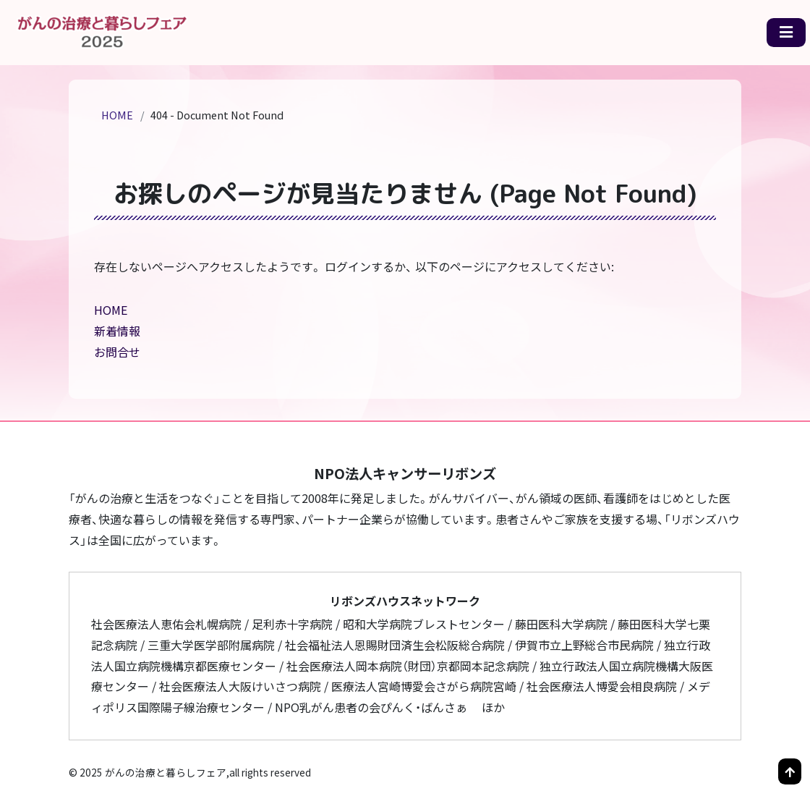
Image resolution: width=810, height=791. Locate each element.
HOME (117, 114)
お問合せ (117, 351)
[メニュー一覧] (786, 33)
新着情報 (117, 330)
